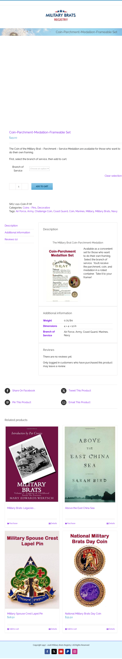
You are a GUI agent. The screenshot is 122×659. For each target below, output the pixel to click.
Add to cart (42, 186)
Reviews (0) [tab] (11, 239)
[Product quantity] (19, 186)
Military (90, 211)
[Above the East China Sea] (90, 464)
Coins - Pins (29, 207)
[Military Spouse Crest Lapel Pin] (32, 570)
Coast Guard (60, 211)
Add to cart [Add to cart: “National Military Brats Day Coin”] (72, 629)
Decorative (43, 207)
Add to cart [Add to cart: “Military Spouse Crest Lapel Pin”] (14, 629)
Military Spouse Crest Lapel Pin (25, 613)
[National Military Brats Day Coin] (90, 570)
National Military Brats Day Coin (83, 613)
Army (30, 211)
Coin (71, 211)
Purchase (13, 523)
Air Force (21, 211)
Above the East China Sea (80, 508)
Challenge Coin (43, 211)
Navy (114, 211)
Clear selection (113, 175)
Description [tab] (11, 225)
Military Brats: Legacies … (21, 508)
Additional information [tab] (17, 232)
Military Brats (102, 211)
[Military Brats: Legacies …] (32, 464)
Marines (80, 211)
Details (54, 523)
